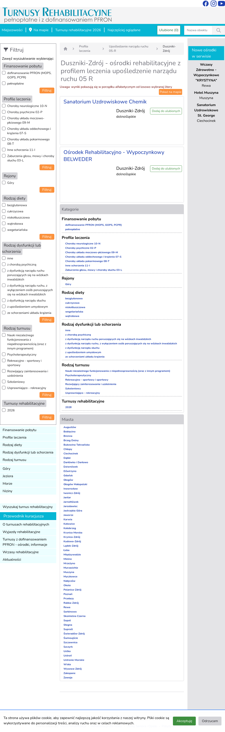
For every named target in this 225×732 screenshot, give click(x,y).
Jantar (67, 497)
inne (10, 258)
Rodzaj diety (12, 445)
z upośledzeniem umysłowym (27, 307)
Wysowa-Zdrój (73, 669)
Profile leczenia (14, 437)
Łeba (66, 550)
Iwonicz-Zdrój (72, 493)
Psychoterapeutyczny (21, 354)
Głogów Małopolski (75, 484)
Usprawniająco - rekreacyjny (26, 388)
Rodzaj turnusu (14, 459)
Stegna (68, 625)
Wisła (67, 664)
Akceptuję (184, 721)
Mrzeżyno (69, 563)
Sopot (67, 620)
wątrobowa (15, 224)
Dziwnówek (71, 466)
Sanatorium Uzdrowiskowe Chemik (105, 101)
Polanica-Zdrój (72, 589)
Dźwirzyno (70, 471)
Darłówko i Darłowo (76, 462)
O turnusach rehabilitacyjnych (26, 524)
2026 (11, 410)
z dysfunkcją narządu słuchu (26, 300)
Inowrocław (71, 488)
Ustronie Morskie (74, 660)
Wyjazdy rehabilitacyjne (21, 532)
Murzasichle (71, 567)
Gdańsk (68, 475)
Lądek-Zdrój (71, 546)
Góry (10, 183)
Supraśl (68, 629)
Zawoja (68, 677)
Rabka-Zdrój (71, 603)
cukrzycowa (15, 211)
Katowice (69, 524)
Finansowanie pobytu (19, 430)
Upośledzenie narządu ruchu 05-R (128, 48)
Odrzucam (210, 721)
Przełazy (69, 598)
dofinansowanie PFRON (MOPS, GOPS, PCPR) (29, 75)
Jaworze (68, 515)
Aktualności (12, 559)
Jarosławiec (71, 506)
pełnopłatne (15, 83)
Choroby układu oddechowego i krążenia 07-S (29, 131)
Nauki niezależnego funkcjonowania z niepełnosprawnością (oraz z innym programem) (26, 342)
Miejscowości (12, 30)
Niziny (7, 491)
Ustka (67, 651)
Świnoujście (71, 638)
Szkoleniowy (16, 382)
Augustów (70, 427)
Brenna (68, 436)
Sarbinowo (70, 611)
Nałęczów (69, 581)
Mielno (68, 559)
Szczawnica (70, 642)
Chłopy (68, 449)
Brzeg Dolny (71, 440)
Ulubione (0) (169, 30)
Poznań (68, 594)
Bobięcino (70, 431)
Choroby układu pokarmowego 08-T (28, 141)
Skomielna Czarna (74, 616)
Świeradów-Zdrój (74, 633)
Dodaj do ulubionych (166, 111)
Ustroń (68, 655)
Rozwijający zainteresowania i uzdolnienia (27, 373)
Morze (7, 483)
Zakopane (69, 673)
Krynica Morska (73, 532)
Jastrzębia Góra (73, 510)
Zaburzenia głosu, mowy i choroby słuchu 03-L (30, 158)
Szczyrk (68, 647)
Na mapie (38, 30)
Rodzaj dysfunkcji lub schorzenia (28, 452)
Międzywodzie (72, 554)
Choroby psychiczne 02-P (24, 112)
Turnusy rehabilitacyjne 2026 (78, 30)
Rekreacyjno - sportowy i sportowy (24, 363)
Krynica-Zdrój (72, 537)
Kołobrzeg (70, 528)
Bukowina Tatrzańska (77, 444)
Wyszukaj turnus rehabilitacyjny (28, 506)
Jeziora (8, 476)
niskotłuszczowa (18, 217)
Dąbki (67, 458)
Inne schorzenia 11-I (21, 150)
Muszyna (69, 572)
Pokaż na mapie (170, 92)
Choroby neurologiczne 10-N (27, 106)
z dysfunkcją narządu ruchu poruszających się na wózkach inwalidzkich (27, 275)
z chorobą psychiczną (21, 264)
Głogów (68, 480)
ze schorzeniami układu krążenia (29, 313)
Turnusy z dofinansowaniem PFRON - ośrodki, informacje (25, 542)
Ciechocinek (71, 453)
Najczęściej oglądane (124, 30)
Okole (67, 585)
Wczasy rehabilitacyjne (21, 552)
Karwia (68, 519)
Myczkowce (70, 576)
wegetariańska (17, 230)
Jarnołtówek (71, 502)
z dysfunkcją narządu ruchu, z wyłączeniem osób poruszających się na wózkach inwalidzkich (30, 290)
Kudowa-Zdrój (72, 541)
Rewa (67, 607)
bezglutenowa (17, 205)
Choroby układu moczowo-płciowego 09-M (25, 120)
